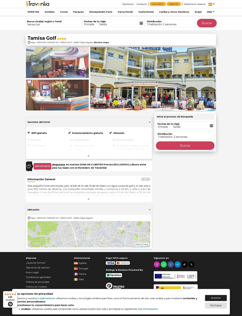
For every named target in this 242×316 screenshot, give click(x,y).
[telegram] (178, 264)
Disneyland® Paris (101, 11)
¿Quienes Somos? (36, 262)
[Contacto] (141, 4)
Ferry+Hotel (125, 11)
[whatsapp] (164, 264)
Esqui (198, 11)
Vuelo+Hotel (146, 11)
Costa (64, 11)
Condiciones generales (38, 277)
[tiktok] (185, 264)
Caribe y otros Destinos (174, 11)
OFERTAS (33, 11)
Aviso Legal (32, 272)
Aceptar (216, 296)
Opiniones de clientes (38, 267)
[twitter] (191, 264)
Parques (78, 11)
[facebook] (171, 264)
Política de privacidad (37, 282)
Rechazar (216, 303)
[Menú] (15, 293)
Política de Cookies (36, 286)
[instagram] (157, 264)
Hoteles (50, 11)
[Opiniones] (128, 4)
